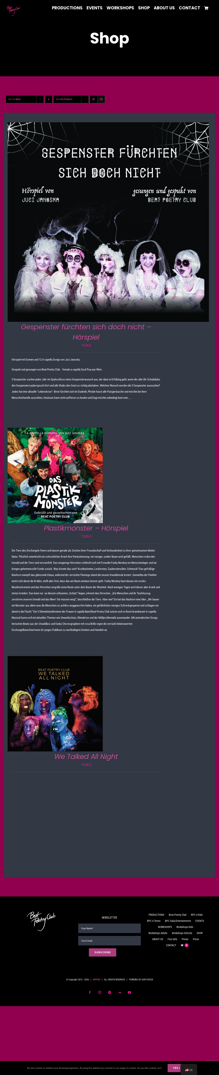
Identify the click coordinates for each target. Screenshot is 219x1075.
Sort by (14, 99)
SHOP (200, 933)
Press (196, 939)
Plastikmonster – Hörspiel (86, 528)
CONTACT (171, 945)
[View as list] (101, 99)
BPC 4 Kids (197, 914)
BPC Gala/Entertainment (178, 920)
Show (64, 99)
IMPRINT (97, 979)
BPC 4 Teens (153, 920)
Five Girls (172, 939)
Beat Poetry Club (177, 914)
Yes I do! (179, 1068)
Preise (185, 939)
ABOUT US (157, 939)
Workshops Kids (184, 926)
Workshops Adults (157, 933)
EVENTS (199, 920)
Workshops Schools (182, 933)
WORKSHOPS (165, 926)
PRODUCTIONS (156, 914)
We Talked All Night (86, 756)
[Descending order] (48, 99)
